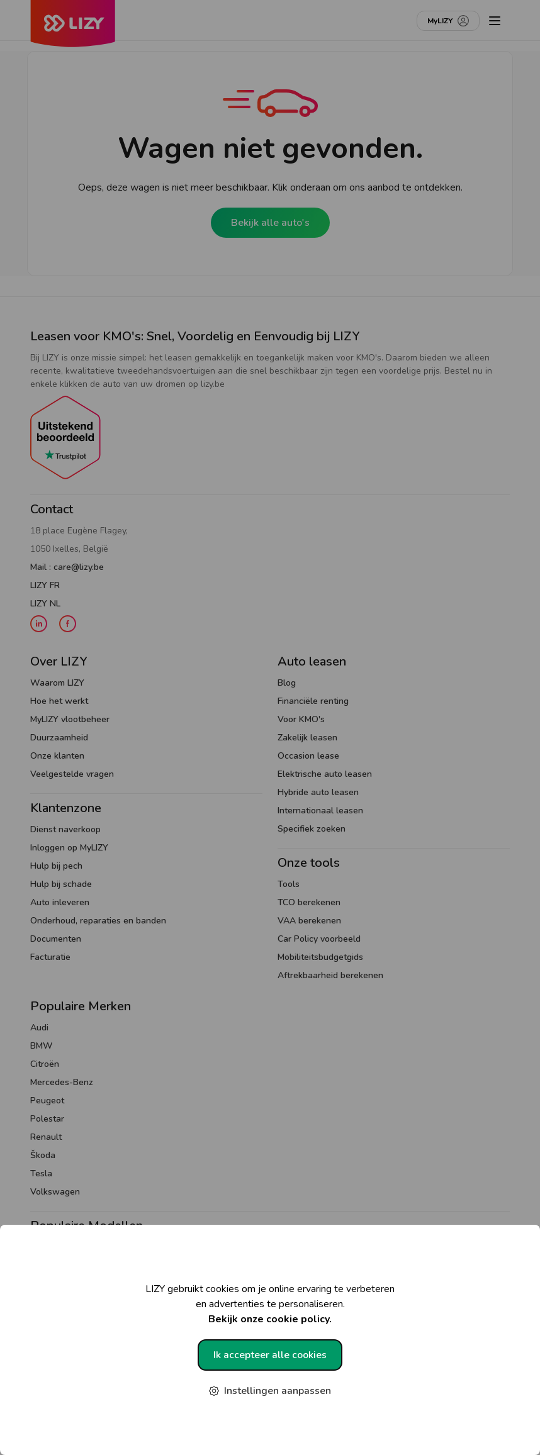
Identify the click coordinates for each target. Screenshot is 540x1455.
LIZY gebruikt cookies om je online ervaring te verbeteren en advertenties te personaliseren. (270, 1304)
